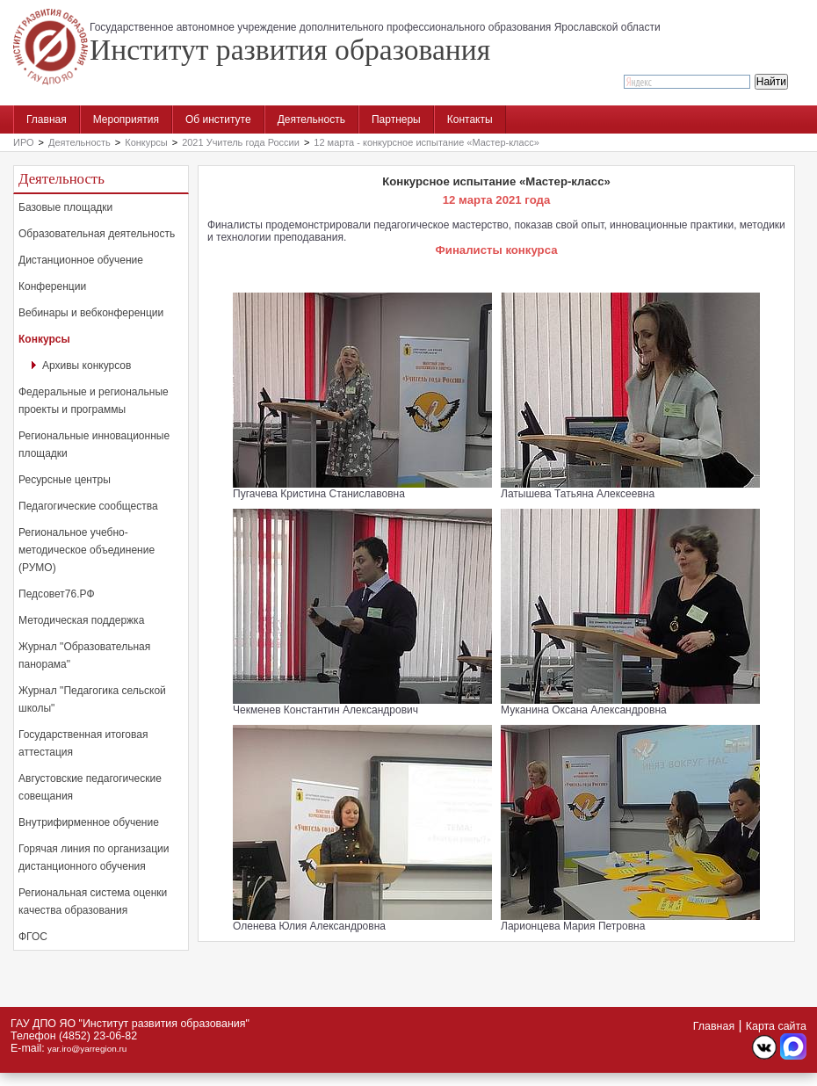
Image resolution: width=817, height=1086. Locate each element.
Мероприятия (126, 119)
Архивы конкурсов (86, 365)
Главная (46, 119)
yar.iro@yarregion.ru (87, 1048)
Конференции (52, 286)
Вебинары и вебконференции (90, 313)
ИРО (23, 142)
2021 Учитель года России (241, 142)
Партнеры (396, 119)
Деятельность (311, 119)
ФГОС (32, 936)
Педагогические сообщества (88, 506)
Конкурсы (146, 142)
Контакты (470, 119)
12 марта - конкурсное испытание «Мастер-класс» (426, 142)
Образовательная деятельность (96, 234)
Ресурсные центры (64, 480)
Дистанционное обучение (80, 260)
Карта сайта (776, 1026)
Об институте (218, 119)
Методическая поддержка (81, 620)
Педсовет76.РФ (56, 594)
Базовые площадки (65, 207)
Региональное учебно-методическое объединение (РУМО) (86, 550)
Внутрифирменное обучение (88, 822)
